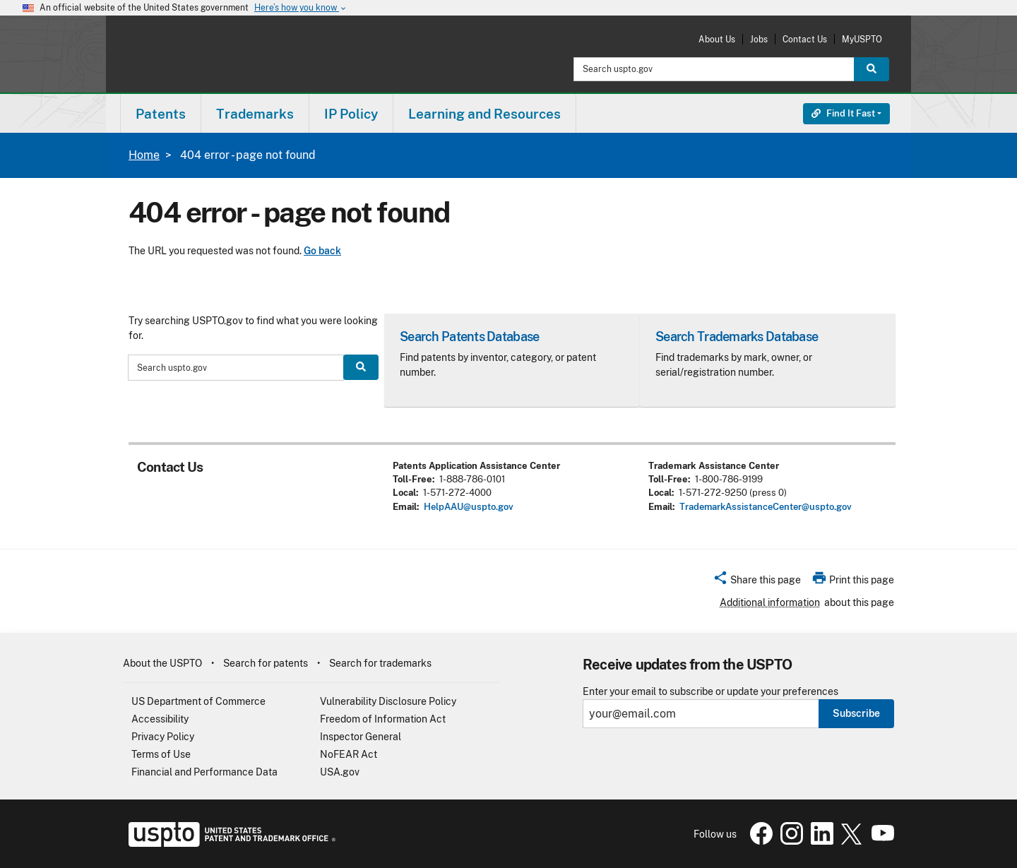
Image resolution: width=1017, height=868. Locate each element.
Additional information (770, 602)
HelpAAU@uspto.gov (468, 506)
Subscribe (856, 713)
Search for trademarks (380, 663)
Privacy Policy (162, 736)
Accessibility (160, 719)
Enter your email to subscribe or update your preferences (710, 691)
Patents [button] (161, 113)
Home (144, 155)
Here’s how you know (300, 8)
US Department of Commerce (198, 701)
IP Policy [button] (351, 113)
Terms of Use (161, 754)
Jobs (759, 39)
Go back (322, 250)
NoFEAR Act (348, 754)
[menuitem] (160, 113)
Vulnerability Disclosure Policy (388, 701)
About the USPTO (162, 663)
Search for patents (265, 663)
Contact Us (805, 39)
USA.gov (339, 772)
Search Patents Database (469, 336)
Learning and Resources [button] (484, 113)
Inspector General (360, 736)
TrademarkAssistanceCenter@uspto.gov (765, 506)
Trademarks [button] (255, 113)
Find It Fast (843, 113)
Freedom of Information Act (383, 719)
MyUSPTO (862, 39)
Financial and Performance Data (204, 772)
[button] (757, 582)
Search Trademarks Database (736, 336)
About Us (716, 39)
